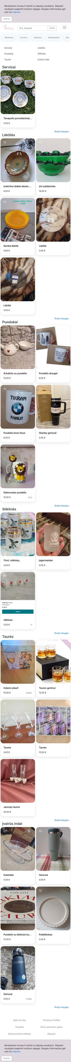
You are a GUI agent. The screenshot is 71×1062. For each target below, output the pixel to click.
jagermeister (46, 560)
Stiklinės (42, 53)
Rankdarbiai (54, 37)
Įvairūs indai (43, 59)
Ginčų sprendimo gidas (51, 1027)
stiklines (8, 619)
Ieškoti (52, 28)
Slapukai (51, 1034)
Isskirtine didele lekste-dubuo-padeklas (25, 186)
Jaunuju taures (11, 806)
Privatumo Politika (51, 1020)
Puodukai (8, 53)
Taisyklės (19, 1027)
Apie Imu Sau (19, 1020)
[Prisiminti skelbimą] (5, 74)
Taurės (7, 59)
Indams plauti (10, 687)
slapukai (16, 12)
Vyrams (23, 37)
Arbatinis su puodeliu (15, 373)
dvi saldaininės (47, 186)
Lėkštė (42, 245)
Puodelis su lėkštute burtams (19, 934)
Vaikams (38, 37)
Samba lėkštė (10, 245)
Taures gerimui (47, 687)
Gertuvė (43, 875)
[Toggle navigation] (65, 27)
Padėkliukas (45, 934)
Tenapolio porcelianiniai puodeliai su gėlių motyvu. (31, 118)
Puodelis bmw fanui (14, 432)
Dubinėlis (8, 875)
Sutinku (6, 19)
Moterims (9, 37)
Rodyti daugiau (61, 131)
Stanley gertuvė (47, 432)
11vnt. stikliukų (11, 560)
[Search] (33, 28)
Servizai (8, 48)
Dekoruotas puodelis (14, 492)
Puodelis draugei (48, 373)
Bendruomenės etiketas (19, 1034)
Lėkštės (41, 48)
